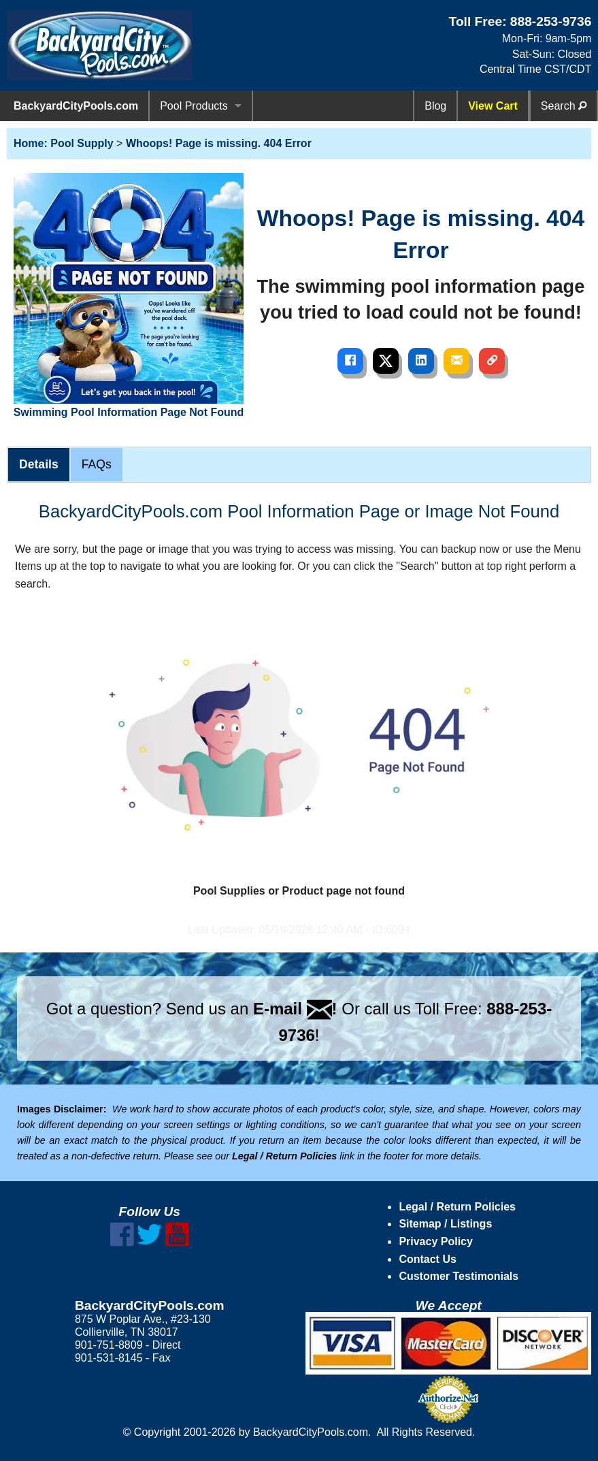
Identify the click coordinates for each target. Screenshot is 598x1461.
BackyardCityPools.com (76, 106)
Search (563, 106)
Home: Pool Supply (64, 143)
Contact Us (427, 1259)
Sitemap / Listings (445, 1224)
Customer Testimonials (458, 1276)
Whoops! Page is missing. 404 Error (219, 143)
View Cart (493, 106)
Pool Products (194, 106)
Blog (435, 106)
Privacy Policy (436, 1241)
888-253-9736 (551, 21)
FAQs (97, 464)
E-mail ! (295, 1008)
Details (39, 464)
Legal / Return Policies (457, 1207)
